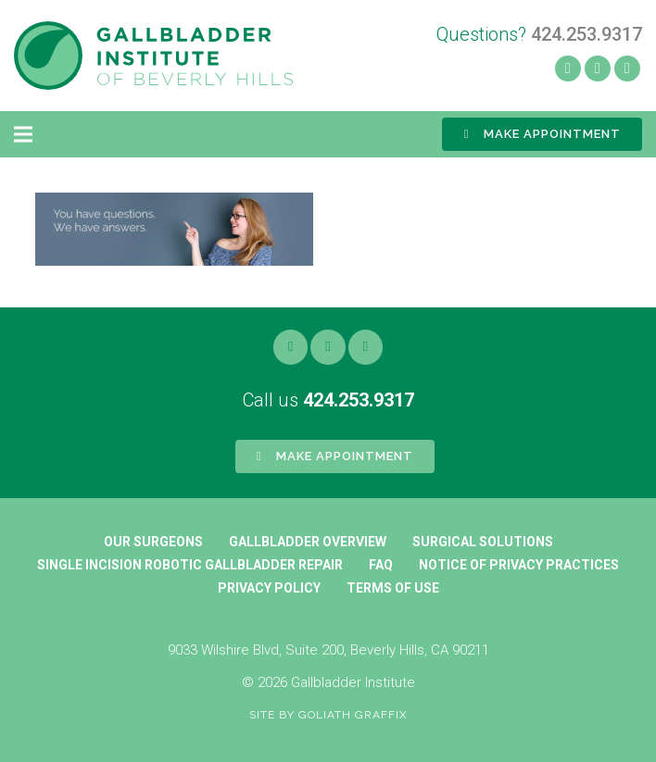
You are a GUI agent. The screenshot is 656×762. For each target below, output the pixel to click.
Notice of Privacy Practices (519, 564)
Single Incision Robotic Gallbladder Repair (190, 564)
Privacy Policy (269, 588)
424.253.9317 (358, 400)
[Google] (366, 347)
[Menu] (23, 134)
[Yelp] (598, 68)
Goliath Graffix (353, 714)
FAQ (381, 564)
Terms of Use (393, 588)
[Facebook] (568, 68)
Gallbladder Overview (307, 541)
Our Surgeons (153, 541)
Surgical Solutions (482, 541)
